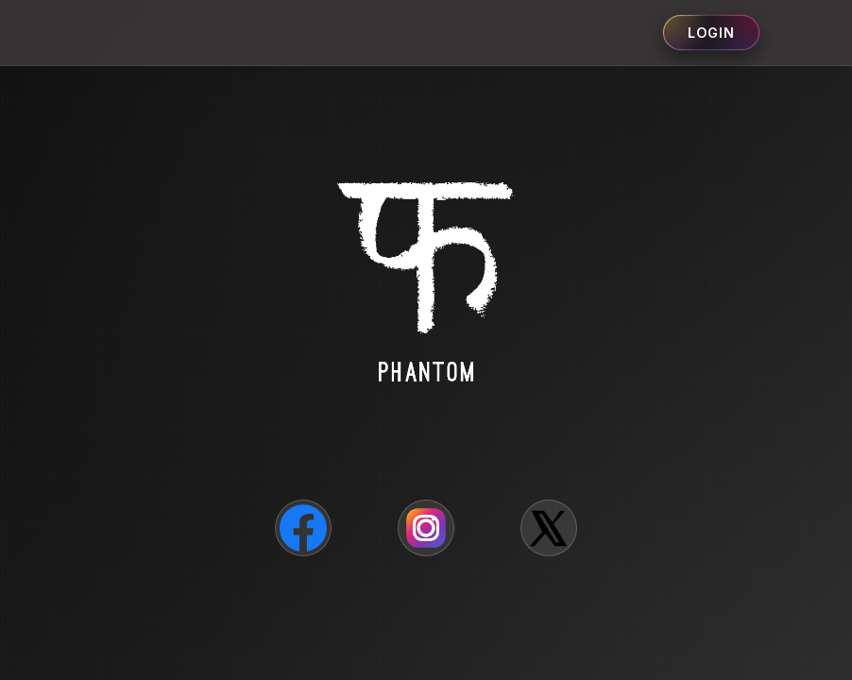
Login (711, 33)
